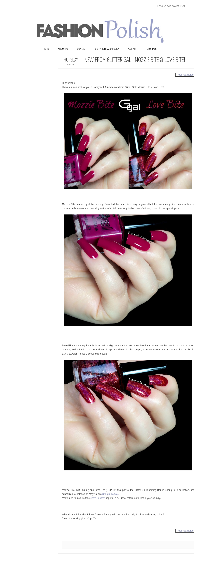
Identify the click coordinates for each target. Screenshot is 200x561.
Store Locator (97, 498)
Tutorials (151, 49)
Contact (82, 49)
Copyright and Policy (107, 49)
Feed (75, 6)
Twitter (16, 6)
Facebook (8, 6)
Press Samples (185, 74)
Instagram (33, 6)
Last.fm (58, 6)
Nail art (132, 49)
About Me (63, 49)
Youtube (42, 6)
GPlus (50, 6)
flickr (25, 6)
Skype (67, 6)
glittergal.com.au (110, 494)
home (46, 49)
